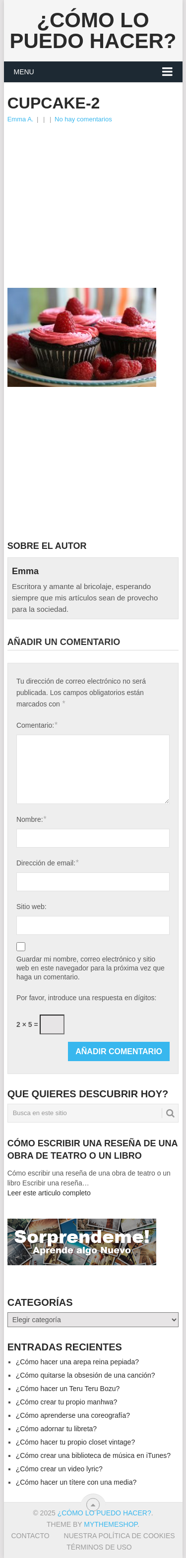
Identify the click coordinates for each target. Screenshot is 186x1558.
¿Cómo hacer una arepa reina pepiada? (77, 1362)
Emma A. (20, 119)
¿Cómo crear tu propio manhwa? (67, 1402)
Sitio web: (31, 907)
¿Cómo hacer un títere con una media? (76, 1482)
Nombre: (31, 819)
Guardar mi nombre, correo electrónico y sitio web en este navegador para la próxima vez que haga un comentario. (90, 968)
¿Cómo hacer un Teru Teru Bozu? (68, 1389)
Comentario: (37, 725)
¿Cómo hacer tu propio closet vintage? (75, 1442)
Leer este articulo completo (49, 1193)
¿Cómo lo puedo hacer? (92, 30)
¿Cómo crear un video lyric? (59, 1469)
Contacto (30, 1536)
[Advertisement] (93, 199)
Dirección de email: (47, 863)
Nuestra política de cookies (119, 1536)
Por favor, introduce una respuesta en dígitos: (86, 998)
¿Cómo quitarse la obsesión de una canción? (85, 1375)
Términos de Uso (98, 1547)
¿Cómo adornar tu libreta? (56, 1429)
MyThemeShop (110, 1524)
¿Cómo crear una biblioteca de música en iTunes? (93, 1455)
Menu (24, 72)
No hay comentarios (83, 119)
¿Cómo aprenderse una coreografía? (73, 1415)
